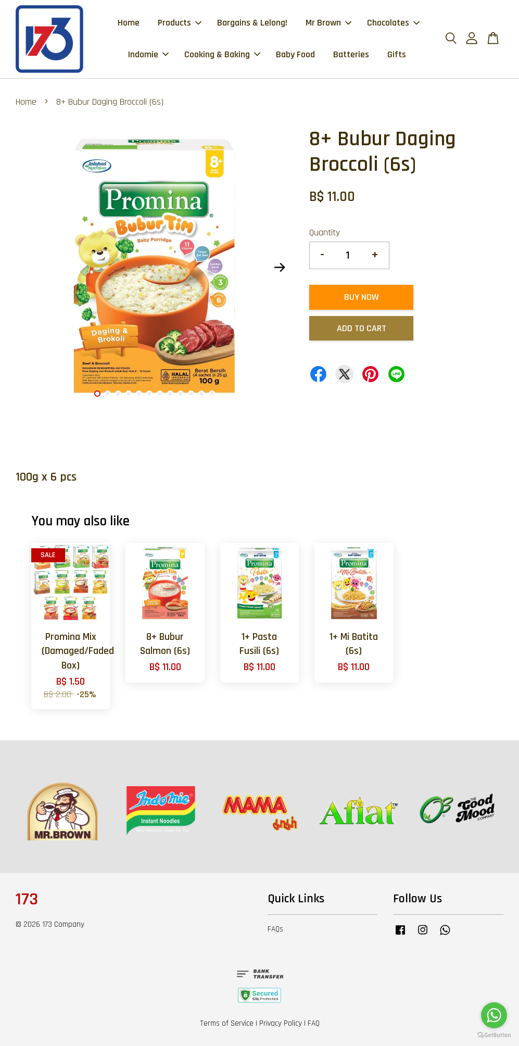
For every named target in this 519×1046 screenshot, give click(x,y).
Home (129, 23)
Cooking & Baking (222, 54)
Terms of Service (227, 1023)
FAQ (314, 1023)
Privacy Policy (280, 1023)
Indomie (148, 54)
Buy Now (361, 297)
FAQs (275, 929)
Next (280, 268)
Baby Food (295, 54)
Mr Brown (328, 23)
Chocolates (393, 23)
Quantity (324, 232)
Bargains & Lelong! (252, 23)
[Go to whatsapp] (494, 1015)
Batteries (351, 54)
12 (212, 393)
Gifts (396, 54)
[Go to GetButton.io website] (494, 1035)
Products (179, 23)
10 (191, 393)
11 (201, 393)
